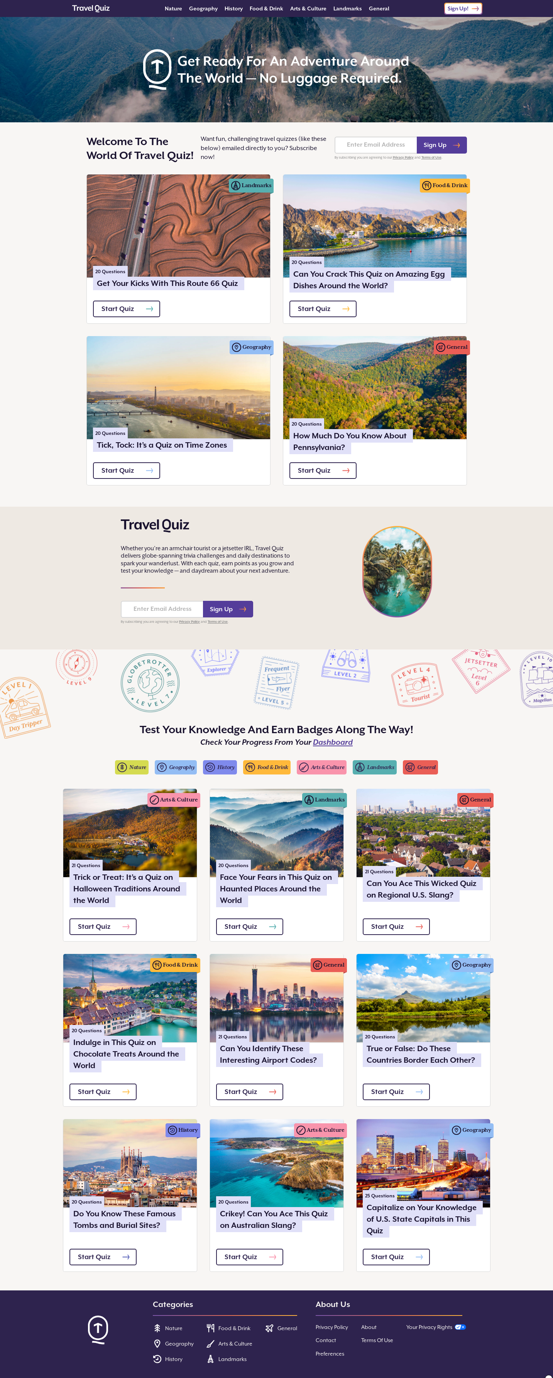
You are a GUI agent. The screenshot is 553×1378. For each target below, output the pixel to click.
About (369, 1327)
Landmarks (347, 8)
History (234, 8)
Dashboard (333, 742)
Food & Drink (266, 8)
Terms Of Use (377, 1340)
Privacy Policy (403, 157)
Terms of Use (431, 157)
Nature (173, 8)
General (379, 8)
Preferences (330, 1353)
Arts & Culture (308, 8)
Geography (203, 8)
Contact (326, 1340)
